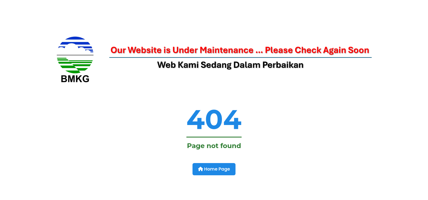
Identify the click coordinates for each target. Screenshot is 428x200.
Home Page (214, 169)
